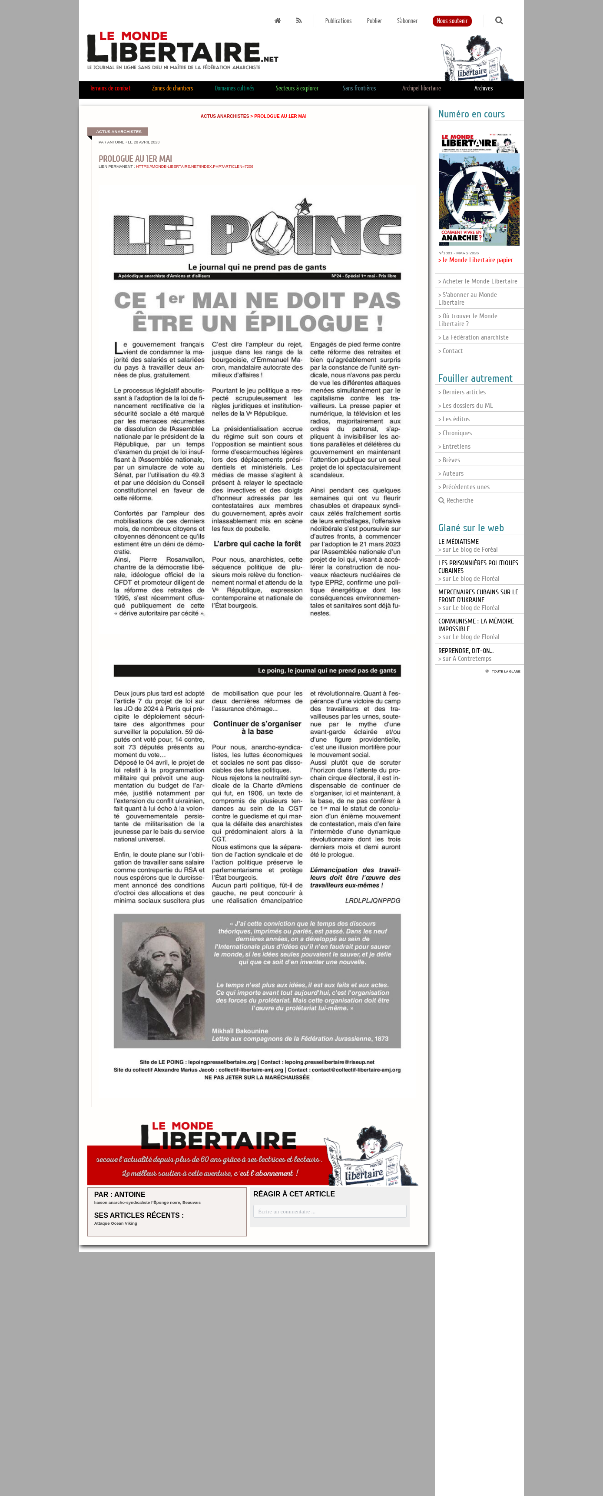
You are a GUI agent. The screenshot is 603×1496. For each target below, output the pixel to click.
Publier (374, 21)
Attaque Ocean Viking (115, 1223)
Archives (483, 88)
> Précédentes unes (464, 487)
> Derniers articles (462, 392)
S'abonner (407, 21)
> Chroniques (455, 433)
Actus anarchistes (225, 116)
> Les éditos (454, 419)
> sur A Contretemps (466, 655)
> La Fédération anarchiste (473, 337)
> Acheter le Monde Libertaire (477, 281)
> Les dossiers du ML (465, 406)
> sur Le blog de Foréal (468, 545)
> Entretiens (454, 446)
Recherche (456, 500)
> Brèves (449, 460)
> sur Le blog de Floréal (478, 600)
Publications (338, 21)
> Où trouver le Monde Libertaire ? (467, 320)
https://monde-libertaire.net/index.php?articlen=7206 (194, 166)
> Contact (450, 351)
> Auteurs (451, 473)
